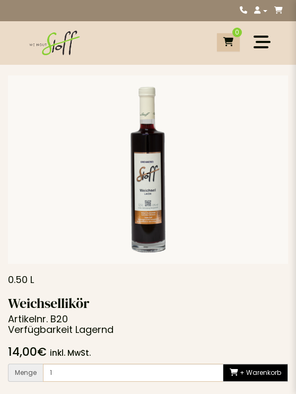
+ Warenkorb (255, 372)
